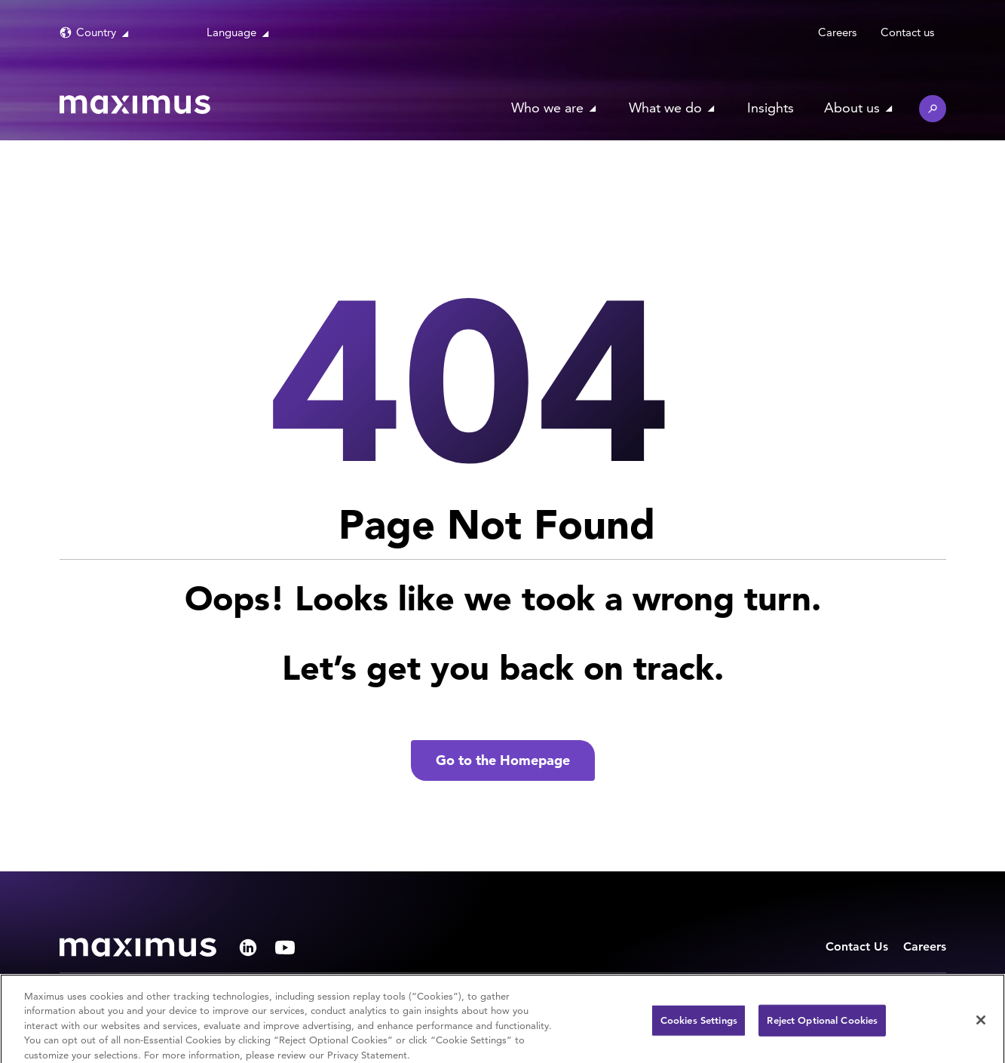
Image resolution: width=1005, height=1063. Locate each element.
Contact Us (857, 946)
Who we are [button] (547, 107)
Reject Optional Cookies (822, 1024)
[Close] (980, 1023)
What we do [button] (665, 107)
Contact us (907, 32)
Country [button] (96, 32)
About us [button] (852, 107)
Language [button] (231, 32)
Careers (837, 32)
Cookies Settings (698, 1024)
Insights (770, 107)
